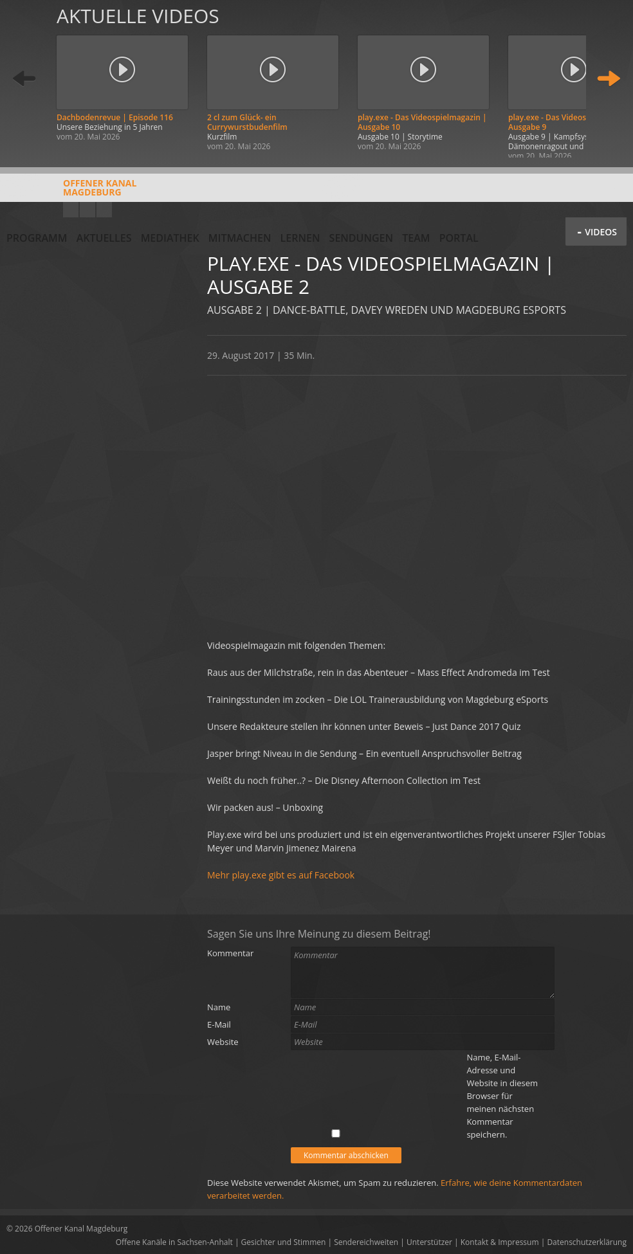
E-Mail (219, 1024)
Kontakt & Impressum (500, 1242)
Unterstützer (429, 1242)
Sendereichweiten (366, 1242)
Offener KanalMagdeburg (71, 192)
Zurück (24, 79)
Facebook (87, 209)
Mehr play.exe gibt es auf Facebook (280, 875)
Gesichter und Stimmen (283, 1242)
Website (223, 1042)
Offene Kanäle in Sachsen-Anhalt (174, 1242)
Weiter (608, 79)
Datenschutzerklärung (587, 1242)
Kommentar (230, 953)
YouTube (70, 209)
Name (218, 1007)
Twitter (104, 209)
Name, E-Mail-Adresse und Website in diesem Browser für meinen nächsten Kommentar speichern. (502, 1095)
